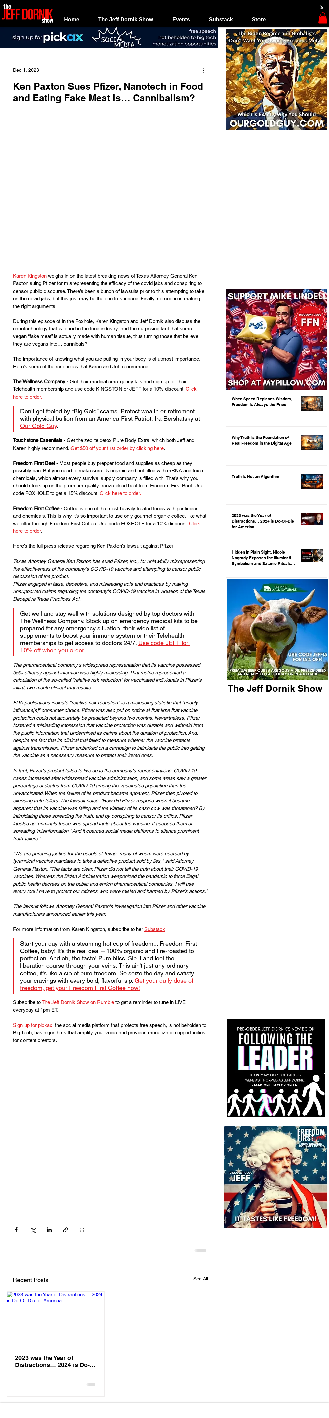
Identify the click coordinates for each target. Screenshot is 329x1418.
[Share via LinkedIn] (49, 1230)
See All (200, 1278)
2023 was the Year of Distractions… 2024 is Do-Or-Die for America (52, 1361)
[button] (126, 19)
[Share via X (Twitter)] (33, 1230)
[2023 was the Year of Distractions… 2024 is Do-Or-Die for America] (55, 1319)
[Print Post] (82, 1230)
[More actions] (204, 70)
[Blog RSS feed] (321, 7)
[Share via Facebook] (16, 1230)
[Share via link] (65, 1230)
